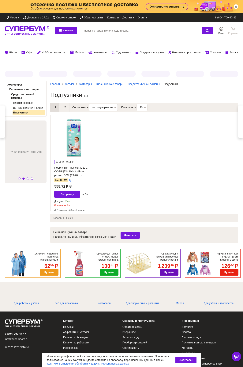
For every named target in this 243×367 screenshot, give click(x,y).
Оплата (142, 17)
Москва (14, 17)
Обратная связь (93, 17)
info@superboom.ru (16, 314)
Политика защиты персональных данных (202, 341)
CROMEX (190, 49)
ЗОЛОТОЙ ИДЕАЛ (121, 49)
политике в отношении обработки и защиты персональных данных (88, 363)
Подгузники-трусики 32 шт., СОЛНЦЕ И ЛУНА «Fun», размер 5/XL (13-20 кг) (71, 147)
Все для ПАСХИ (155, 49)
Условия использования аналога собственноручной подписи (202, 355)
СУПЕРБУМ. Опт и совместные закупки (27, 30)
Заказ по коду (130, 313)
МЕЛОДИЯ (53, 49)
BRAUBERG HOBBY (224, 49)
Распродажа (70, 323)
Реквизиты (188, 328)
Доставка (128, 17)
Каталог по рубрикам (76, 318)
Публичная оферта (193, 348)
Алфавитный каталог (76, 307)
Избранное (129, 307)
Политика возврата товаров (199, 318)
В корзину (67, 169)
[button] (19, 154)
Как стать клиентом (194, 333)
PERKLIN (87, 49)
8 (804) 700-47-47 (225, 17)
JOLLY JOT (19, 49)
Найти (207, 30)
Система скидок (66, 17)
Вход (221, 33)
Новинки (68, 302)
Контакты (113, 17)
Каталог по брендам (75, 313)
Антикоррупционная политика (140, 346)
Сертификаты (130, 323)
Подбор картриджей (134, 318)
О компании (129, 340)
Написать (130, 210)
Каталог (66, 30)
